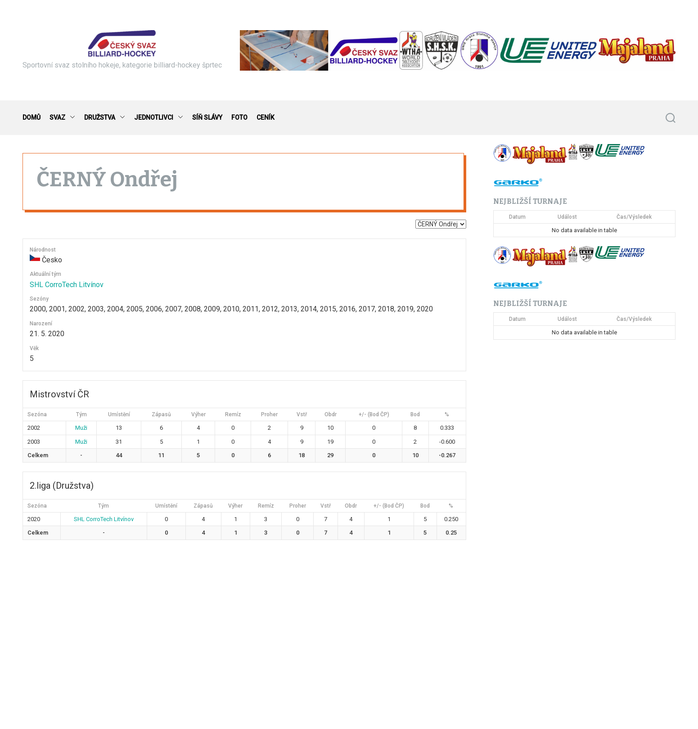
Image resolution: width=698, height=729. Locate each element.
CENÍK (266, 117)
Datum (517, 217)
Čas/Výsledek (634, 217)
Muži (81, 427)
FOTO (239, 117)
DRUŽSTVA (104, 118)
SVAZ (62, 118)
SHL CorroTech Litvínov (67, 284)
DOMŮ (32, 117)
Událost (567, 217)
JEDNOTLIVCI (158, 118)
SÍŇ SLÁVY (207, 117)
